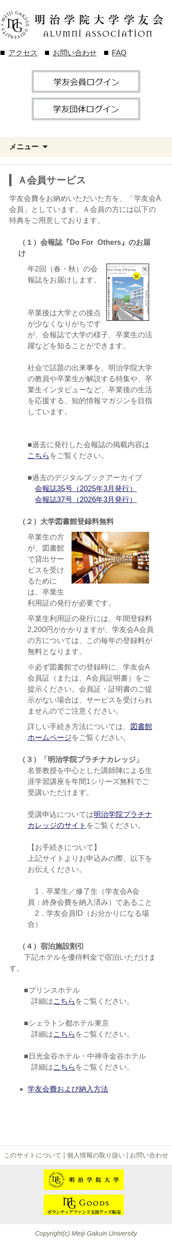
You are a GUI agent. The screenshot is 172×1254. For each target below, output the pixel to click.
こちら (39, 455)
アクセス (23, 53)
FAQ (119, 53)
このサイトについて (32, 1155)
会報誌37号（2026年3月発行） (86, 499)
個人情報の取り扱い (96, 1155)
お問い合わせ (75, 53)
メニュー (24, 147)
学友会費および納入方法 (68, 1089)
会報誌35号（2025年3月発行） (86, 488)
